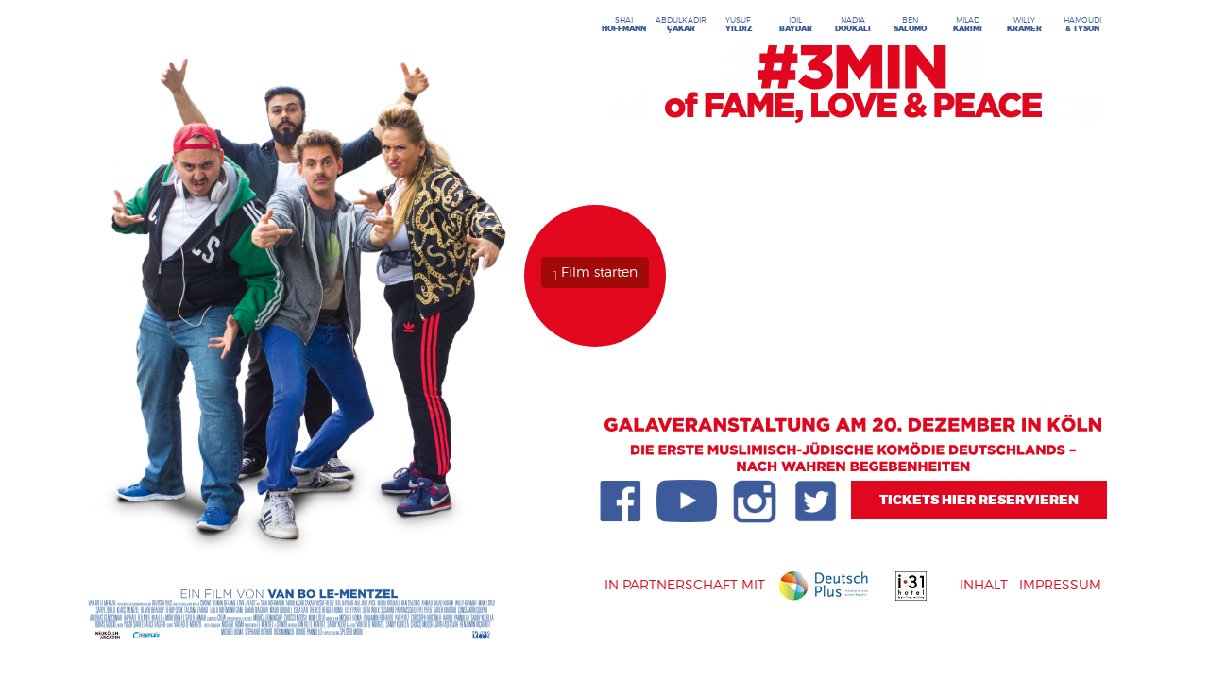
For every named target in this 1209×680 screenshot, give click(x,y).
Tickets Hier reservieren (979, 500)
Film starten (595, 272)
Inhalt (986, 584)
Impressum (1060, 584)
